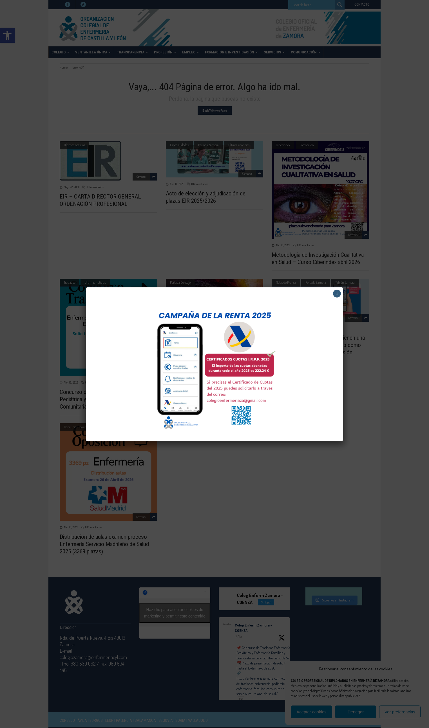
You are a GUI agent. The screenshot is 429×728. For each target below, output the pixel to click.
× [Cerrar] (337, 293)
